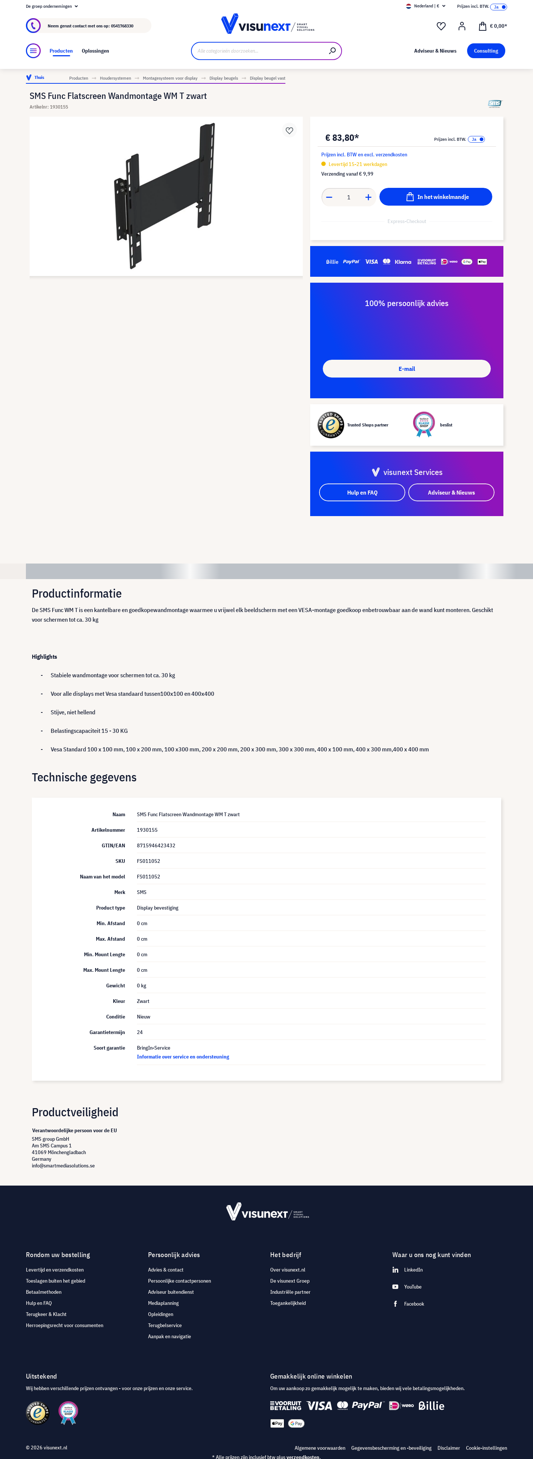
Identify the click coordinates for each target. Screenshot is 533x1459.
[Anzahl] (349, 197)
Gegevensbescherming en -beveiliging (391, 1448)
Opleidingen (160, 1314)
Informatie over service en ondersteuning (183, 1056)
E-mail (407, 368)
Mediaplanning (163, 1303)
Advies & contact (166, 1269)
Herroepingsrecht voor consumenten (64, 1325)
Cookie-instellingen (486, 1448)
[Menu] (33, 50)
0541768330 (122, 26)
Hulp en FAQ (39, 1303)
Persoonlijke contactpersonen (179, 1280)
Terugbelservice (165, 1325)
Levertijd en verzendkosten (55, 1269)
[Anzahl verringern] (329, 197)
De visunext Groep (289, 1280)
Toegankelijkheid (288, 1303)
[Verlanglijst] (441, 26)
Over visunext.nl (287, 1269)
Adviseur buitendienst (171, 1292)
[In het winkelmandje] (435, 197)
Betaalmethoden (43, 1292)
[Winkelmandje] (492, 25)
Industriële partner (290, 1292)
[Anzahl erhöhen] (368, 197)
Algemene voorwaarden (320, 1448)
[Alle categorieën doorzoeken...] (257, 51)
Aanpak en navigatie (169, 1336)
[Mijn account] (461, 26)
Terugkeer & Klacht (46, 1314)
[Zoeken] (333, 51)
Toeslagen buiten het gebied (55, 1280)
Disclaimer (449, 1448)
